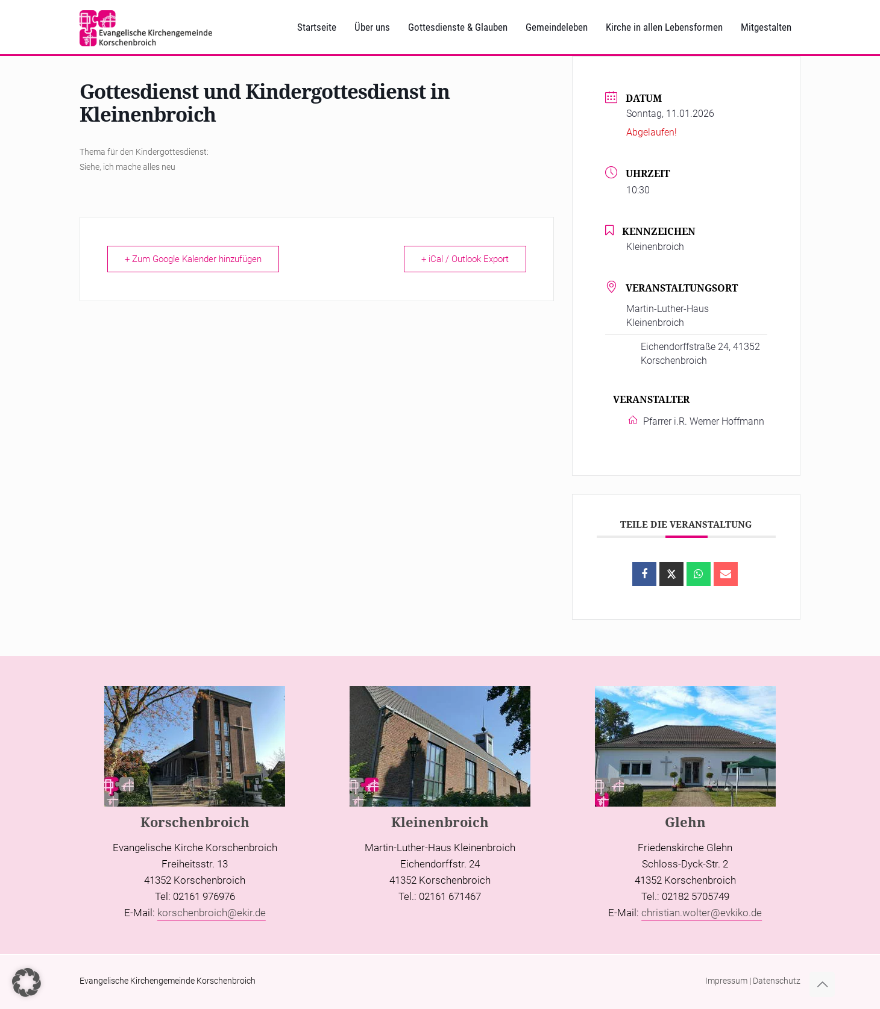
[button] (26, 982)
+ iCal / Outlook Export (465, 259)
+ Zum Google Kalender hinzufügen (193, 259)
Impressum (726, 981)
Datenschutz (776, 981)
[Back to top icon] (822, 984)
